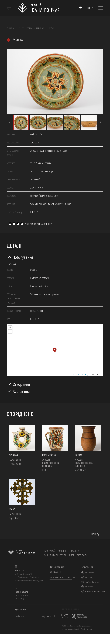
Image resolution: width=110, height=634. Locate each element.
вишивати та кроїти (55, 555)
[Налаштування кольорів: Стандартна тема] (80, 8)
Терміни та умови (86, 629)
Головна (10, 28)
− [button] (10, 331)
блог (71, 555)
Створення (21, 384)
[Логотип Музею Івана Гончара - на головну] (38, 8)
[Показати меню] (100, 7)
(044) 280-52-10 (35, 577)
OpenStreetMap (83, 375)
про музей (49, 550)
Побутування (23, 257)
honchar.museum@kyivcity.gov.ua (31, 580)
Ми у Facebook (90, 573)
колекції (62, 550)
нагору (95, 533)
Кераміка (40, 28)
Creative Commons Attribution (30, 223)
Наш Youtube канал (92, 582)
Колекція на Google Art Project (95, 591)
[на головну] (21, 553)
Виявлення (21, 391)
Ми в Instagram (90, 577)
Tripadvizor (89, 587)
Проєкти (74, 550)
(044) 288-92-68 (23, 577)
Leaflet (73, 375)
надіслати (46, 616)
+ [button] (10, 328)
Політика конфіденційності (70, 629)
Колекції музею (25, 28)
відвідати (82, 555)
